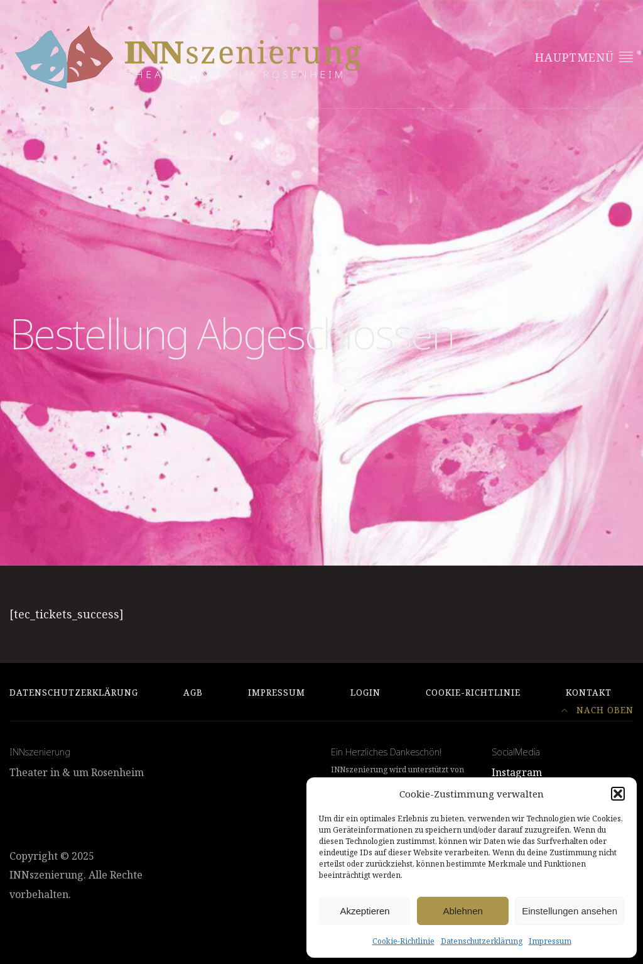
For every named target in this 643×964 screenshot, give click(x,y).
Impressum (550, 941)
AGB (193, 692)
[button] (618, 793)
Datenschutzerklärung (481, 941)
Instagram (517, 772)
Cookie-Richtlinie (403, 941)
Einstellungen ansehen (569, 911)
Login (365, 692)
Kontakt (589, 692)
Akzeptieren (364, 911)
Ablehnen (462, 911)
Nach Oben (597, 710)
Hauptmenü (584, 57)
